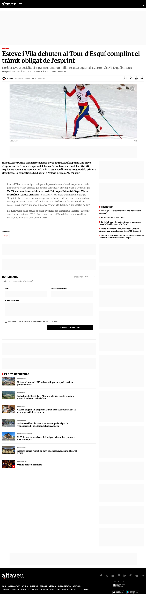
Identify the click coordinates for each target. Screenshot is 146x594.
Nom (6, 289)
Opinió (24, 586)
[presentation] (24, 332)
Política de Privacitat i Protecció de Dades (41, 321)
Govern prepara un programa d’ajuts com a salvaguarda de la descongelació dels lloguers (46, 411)
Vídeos (52, 586)
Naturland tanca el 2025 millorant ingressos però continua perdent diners (45, 383)
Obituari (76, 586)
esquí (6, 236)
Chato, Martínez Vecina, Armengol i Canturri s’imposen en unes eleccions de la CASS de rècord (120, 230)
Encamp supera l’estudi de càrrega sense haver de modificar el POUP (47, 452)
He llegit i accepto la (31, 321)
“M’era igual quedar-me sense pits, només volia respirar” (120, 212)
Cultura (34, 586)
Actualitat (14, 586)
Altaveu (10, 78)
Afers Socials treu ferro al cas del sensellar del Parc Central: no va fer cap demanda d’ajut (121, 236)
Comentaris (40, 78)
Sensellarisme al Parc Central (113, 217)
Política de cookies (70, 589)
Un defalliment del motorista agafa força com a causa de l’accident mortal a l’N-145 (120, 223)
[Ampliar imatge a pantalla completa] (132, 88)
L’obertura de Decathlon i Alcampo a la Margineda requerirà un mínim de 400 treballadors (45, 397)
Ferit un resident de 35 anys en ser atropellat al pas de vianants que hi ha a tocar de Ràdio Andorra (42, 424)
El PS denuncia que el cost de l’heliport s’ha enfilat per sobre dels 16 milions (46, 438)
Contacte (15, 589)
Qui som (5, 589)
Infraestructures (24, 434)
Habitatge (21, 406)
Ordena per (78, 277)
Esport (5, 49)
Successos (21, 420)
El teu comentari (12, 301)
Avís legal (85, 589)
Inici (4, 586)
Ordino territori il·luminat (29, 465)
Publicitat (25, 589)
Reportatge (22, 461)
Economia (21, 392)
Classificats (64, 586)
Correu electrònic (59, 289)
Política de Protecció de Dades (46, 589)
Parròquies (21, 379)
